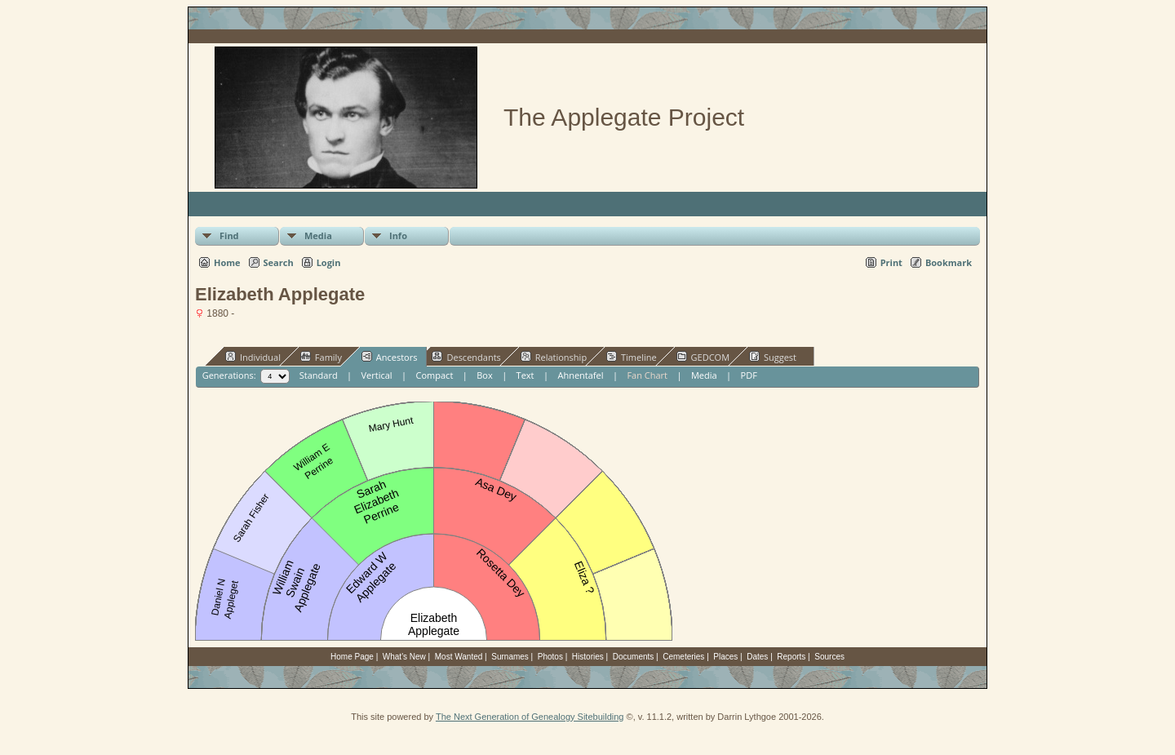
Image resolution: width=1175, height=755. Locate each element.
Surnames (510, 656)
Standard (318, 375)
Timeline (631, 356)
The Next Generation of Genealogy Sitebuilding (530, 717)
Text (525, 375)
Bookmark (948, 262)
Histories (588, 656)
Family (321, 356)
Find (229, 235)
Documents (633, 656)
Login (329, 262)
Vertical (376, 375)
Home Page (352, 656)
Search (279, 262)
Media (318, 235)
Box (484, 375)
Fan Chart (647, 375)
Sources (829, 656)
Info (398, 235)
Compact (435, 375)
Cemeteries (683, 656)
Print (891, 262)
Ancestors (389, 356)
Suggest (772, 356)
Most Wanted (459, 656)
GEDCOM (702, 356)
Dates (757, 656)
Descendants (466, 356)
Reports (791, 656)
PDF (749, 375)
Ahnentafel (580, 375)
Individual (253, 356)
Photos (550, 656)
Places (725, 656)
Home (227, 262)
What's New (404, 656)
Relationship (554, 356)
